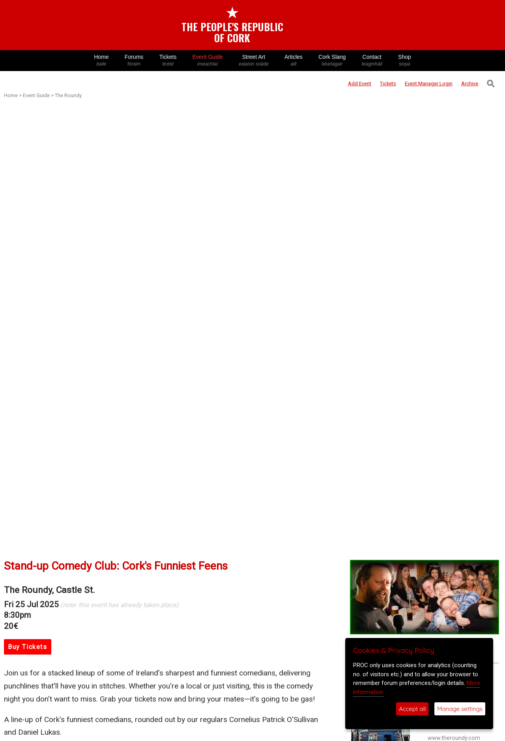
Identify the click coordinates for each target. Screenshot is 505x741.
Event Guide (208, 61)
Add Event (359, 83)
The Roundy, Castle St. (49, 590)
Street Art (254, 61)
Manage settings (460, 709)
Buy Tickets (27, 647)
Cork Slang (332, 61)
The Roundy (68, 95)
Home (101, 61)
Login (429, 83)
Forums (134, 61)
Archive (469, 83)
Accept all (412, 709)
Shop (404, 61)
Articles (294, 61)
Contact (372, 61)
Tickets (167, 61)
